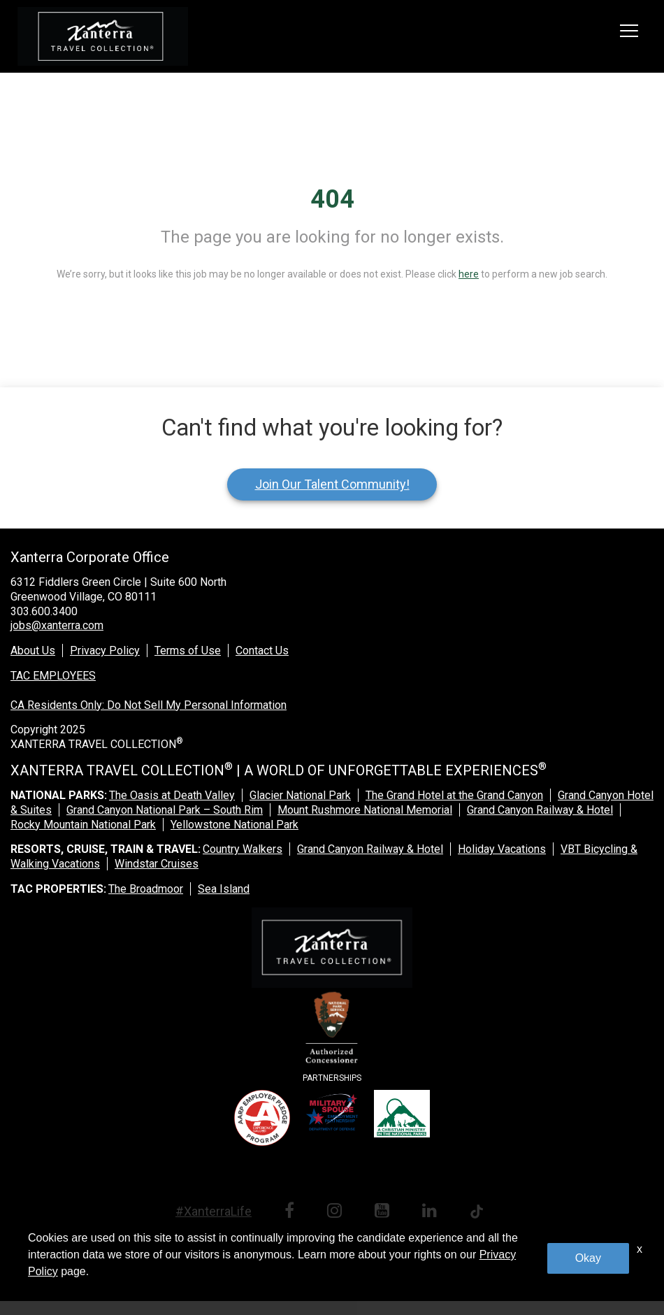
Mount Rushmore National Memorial (364, 810)
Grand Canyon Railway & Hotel (540, 810)
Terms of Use (187, 650)
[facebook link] (291, 1212)
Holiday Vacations (502, 849)
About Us (32, 650)
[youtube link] (384, 1212)
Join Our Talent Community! (332, 484)
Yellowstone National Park (234, 824)
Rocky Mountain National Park (83, 824)
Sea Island (224, 889)
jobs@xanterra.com (56, 625)
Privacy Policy (105, 650)
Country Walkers (242, 849)
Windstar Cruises (157, 863)
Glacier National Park (300, 795)
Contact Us (262, 650)
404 (332, 199)
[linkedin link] (432, 1212)
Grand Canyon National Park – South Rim (164, 810)
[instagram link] (337, 1212)
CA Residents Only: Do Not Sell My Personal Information (148, 705)
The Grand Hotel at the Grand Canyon (454, 795)
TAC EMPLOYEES (53, 675)
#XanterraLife (213, 1211)
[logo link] (103, 36)
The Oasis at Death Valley (172, 795)
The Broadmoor (145, 889)
